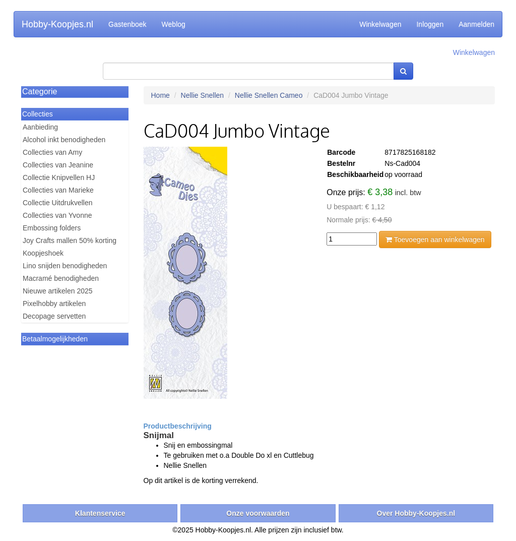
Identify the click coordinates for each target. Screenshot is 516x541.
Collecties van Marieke (58, 190)
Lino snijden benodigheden (65, 266)
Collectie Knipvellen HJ (59, 177)
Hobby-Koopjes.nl (57, 24)
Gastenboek (127, 24)
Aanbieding (40, 127)
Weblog (173, 24)
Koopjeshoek (43, 253)
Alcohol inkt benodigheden (64, 140)
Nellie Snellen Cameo (269, 95)
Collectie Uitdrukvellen (58, 203)
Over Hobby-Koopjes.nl (416, 513)
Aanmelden (476, 24)
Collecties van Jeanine (58, 165)
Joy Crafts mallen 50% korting (69, 240)
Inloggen (429, 24)
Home (160, 95)
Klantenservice (100, 513)
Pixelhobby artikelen (54, 303)
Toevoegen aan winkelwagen (434, 239)
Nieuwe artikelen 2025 (58, 291)
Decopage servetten (54, 316)
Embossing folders (52, 228)
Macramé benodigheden (61, 278)
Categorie (39, 91)
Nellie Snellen (202, 95)
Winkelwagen (380, 24)
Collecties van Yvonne (57, 215)
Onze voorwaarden (257, 513)
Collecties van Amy (52, 152)
